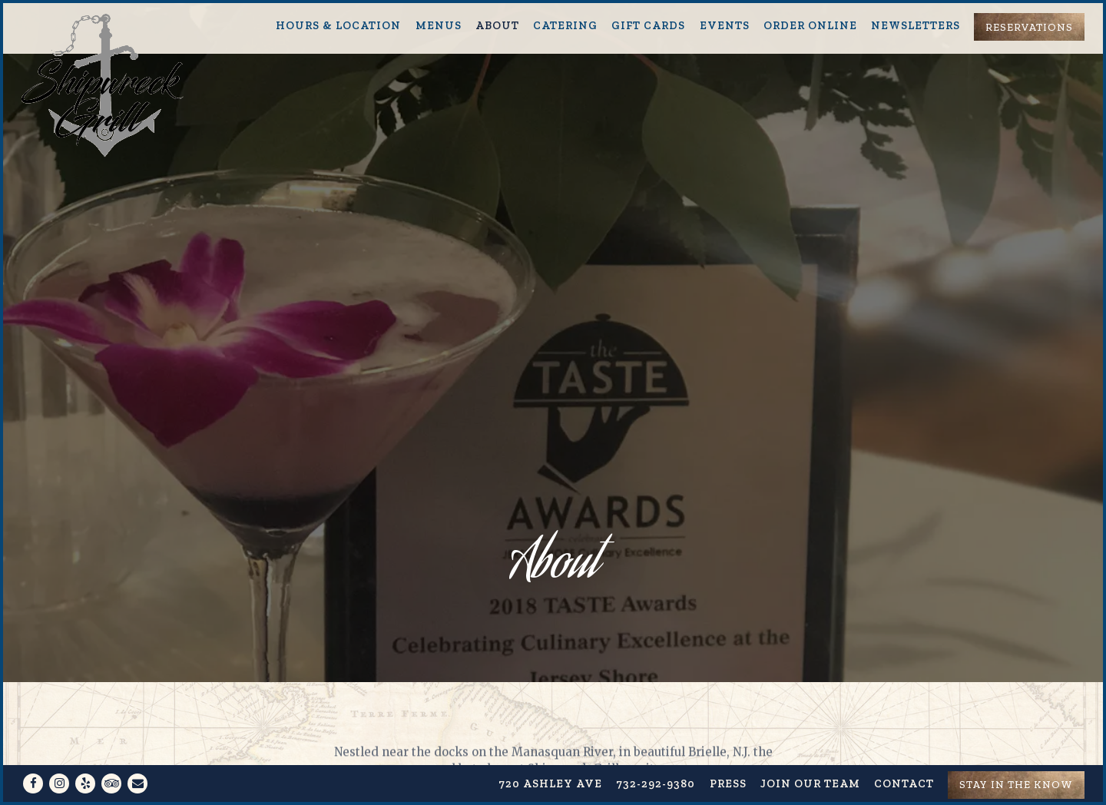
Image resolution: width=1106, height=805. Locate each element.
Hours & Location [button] (338, 25)
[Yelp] (85, 751)
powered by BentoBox (553, 788)
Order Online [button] (810, 25)
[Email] (137, 751)
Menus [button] (439, 25)
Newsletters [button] (915, 25)
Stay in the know (1016, 752)
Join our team (810, 751)
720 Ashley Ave (550, 751)
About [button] (497, 25)
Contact (904, 751)
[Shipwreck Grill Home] (104, 84)
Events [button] (725, 25)
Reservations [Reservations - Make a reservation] (1029, 27)
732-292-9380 (655, 751)
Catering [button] (565, 25)
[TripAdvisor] (111, 751)
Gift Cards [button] (648, 25)
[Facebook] (33, 751)
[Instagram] (59, 751)
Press (728, 751)
